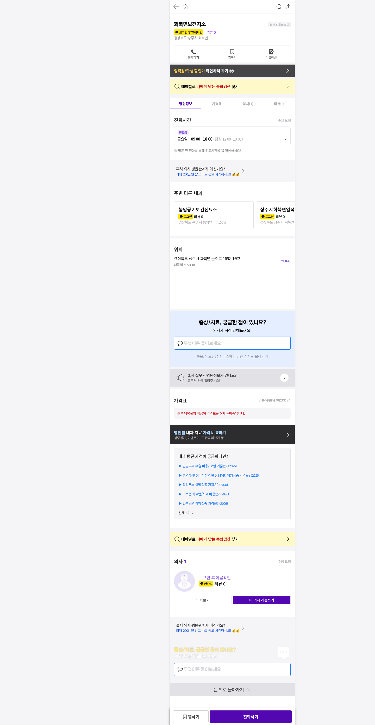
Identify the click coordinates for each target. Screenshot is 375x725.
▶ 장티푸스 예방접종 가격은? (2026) (203, 484)
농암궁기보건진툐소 (197, 209)
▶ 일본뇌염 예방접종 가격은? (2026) (203, 503)
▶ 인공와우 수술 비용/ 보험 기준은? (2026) (207, 465)
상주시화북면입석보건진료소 (288, 209)
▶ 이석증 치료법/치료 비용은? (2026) (203, 493)
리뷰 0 (211, 32)
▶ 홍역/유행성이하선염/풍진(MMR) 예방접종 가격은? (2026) (218, 475)
